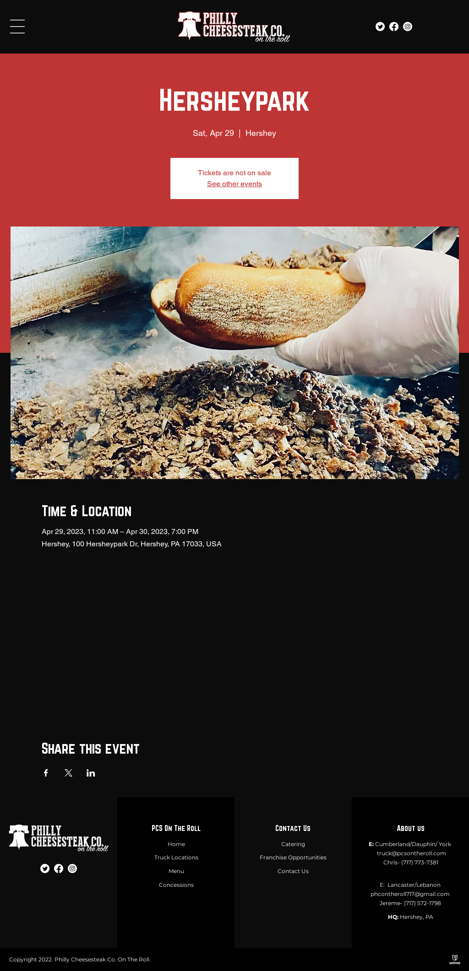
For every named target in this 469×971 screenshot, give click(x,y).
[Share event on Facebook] (46, 773)
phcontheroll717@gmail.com (410, 893)
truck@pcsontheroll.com (411, 853)
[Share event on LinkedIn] (91, 773)
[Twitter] (380, 26)
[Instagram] (407, 26)
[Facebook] (393, 26)
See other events (234, 183)
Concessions (176, 884)
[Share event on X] (68, 773)
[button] (17, 26)
